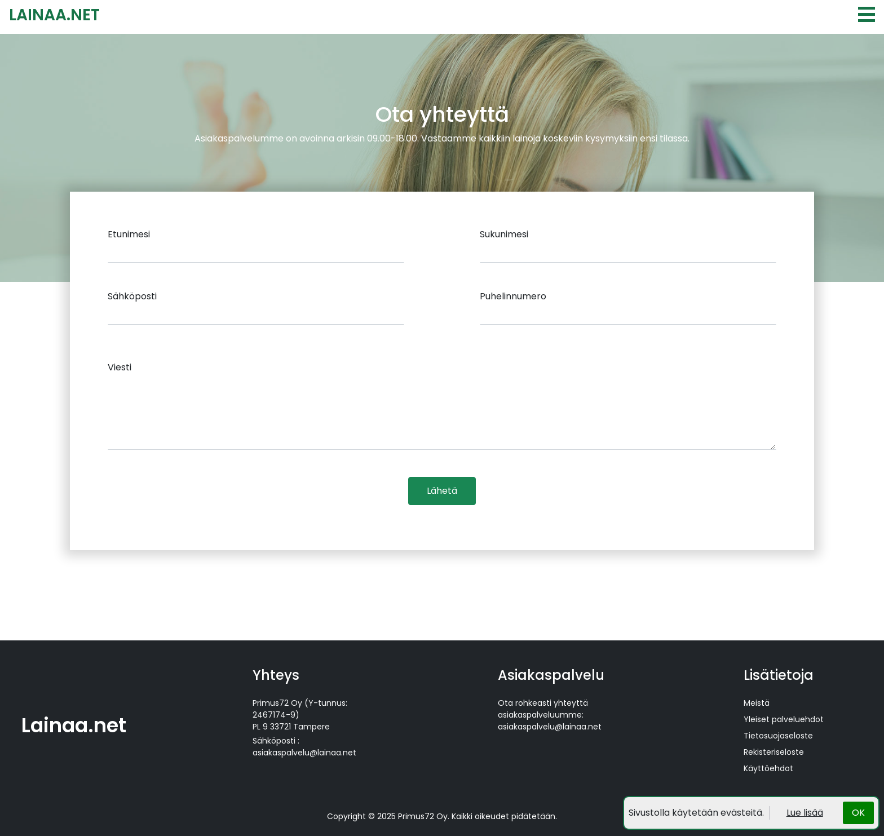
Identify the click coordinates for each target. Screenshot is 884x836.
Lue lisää (804, 812)
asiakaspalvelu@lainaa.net (304, 752)
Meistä (757, 703)
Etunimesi (129, 234)
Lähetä (442, 490)
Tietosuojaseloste (778, 735)
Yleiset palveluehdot (784, 719)
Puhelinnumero (513, 296)
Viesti (119, 367)
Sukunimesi (504, 234)
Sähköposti (132, 296)
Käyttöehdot (768, 768)
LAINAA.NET (54, 15)
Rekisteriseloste (774, 752)
